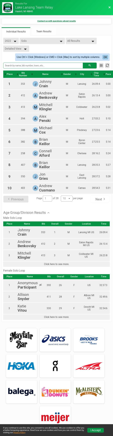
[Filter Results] (101, 65)
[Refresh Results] (107, 65)
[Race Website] (8, 7)
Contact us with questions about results (56, 21)
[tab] (16, 31)
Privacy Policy (19, 432)
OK (105, 57)
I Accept (95, 430)
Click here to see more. (56, 264)
